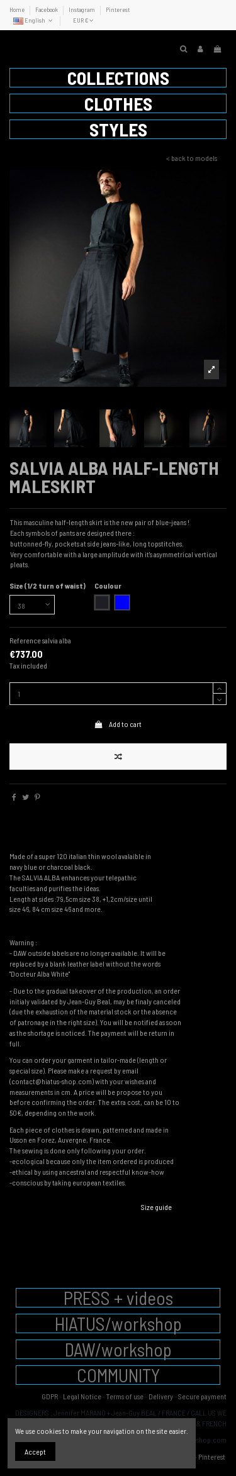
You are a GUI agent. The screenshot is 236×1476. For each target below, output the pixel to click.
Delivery (161, 1396)
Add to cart (118, 723)
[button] (118, 78)
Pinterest (118, 9)
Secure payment (202, 1396)
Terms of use (124, 1396)
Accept (35, 1451)
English (34, 20)
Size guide (156, 1206)
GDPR (50, 1396)
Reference (25, 640)
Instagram (82, 9)
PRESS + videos (118, 1298)
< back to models (191, 157)
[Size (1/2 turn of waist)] (32, 605)
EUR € (83, 20)
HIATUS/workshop (118, 1323)
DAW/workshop (118, 1349)
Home (17, 9)
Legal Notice (82, 1396)
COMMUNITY (118, 1375)
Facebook (47, 9)
